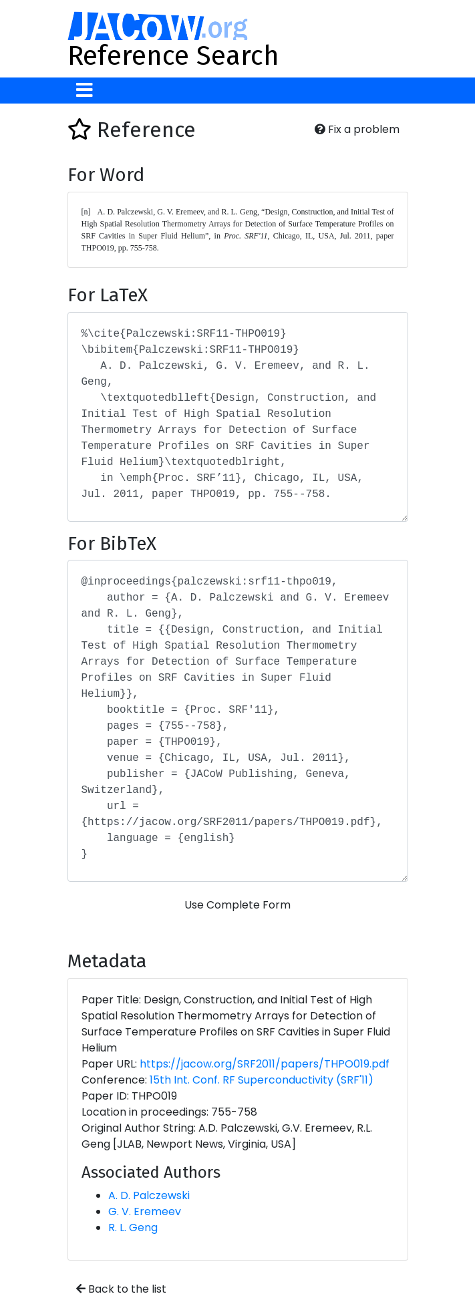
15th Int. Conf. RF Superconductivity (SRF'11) (261, 1080)
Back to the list (121, 1289)
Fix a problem (357, 129)
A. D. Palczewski (149, 1195)
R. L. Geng (133, 1227)
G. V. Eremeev (144, 1211)
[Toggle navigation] (84, 90)
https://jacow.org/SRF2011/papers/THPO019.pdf (264, 1064)
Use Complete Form (237, 905)
